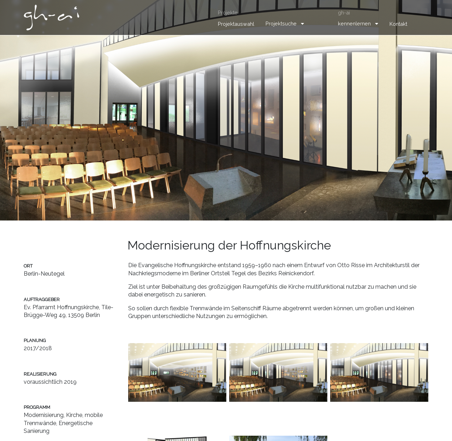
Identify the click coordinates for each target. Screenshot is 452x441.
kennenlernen (354, 23)
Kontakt (398, 24)
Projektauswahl (236, 24)
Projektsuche (281, 23)
